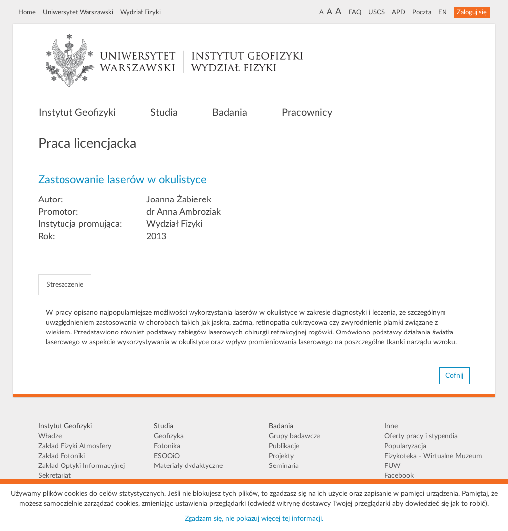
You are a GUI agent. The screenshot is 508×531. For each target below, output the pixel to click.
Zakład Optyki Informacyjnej (81, 466)
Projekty (281, 456)
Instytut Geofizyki (77, 113)
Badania (229, 113)
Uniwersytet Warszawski (78, 12)
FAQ (355, 12)
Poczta (421, 12)
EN (442, 12)
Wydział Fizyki (140, 12)
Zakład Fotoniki (61, 456)
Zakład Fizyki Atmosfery (74, 446)
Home (27, 12)
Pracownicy (307, 113)
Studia (164, 113)
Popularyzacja (405, 446)
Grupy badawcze (294, 436)
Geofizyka (169, 436)
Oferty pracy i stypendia (421, 436)
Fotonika (167, 446)
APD (398, 12)
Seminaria (284, 466)
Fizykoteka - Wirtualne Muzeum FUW (433, 461)
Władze (50, 436)
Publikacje (284, 446)
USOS (376, 12)
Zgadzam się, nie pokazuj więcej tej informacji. (254, 518)
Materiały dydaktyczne (188, 466)
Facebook (399, 475)
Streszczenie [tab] (64, 284)
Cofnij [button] (454, 375)
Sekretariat (54, 475)
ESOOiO (167, 456)
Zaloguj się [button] (472, 12)
